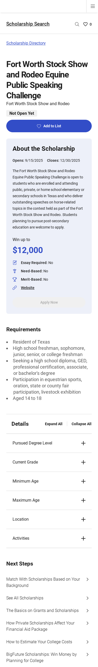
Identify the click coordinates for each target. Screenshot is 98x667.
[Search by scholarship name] (77, 24)
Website (27, 288)
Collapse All (81, 424)
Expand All (53, 424)
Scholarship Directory (26, 43)
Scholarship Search (28, 24)
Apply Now (49, 302)
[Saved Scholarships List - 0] (87, 24)
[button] (49, 443)
